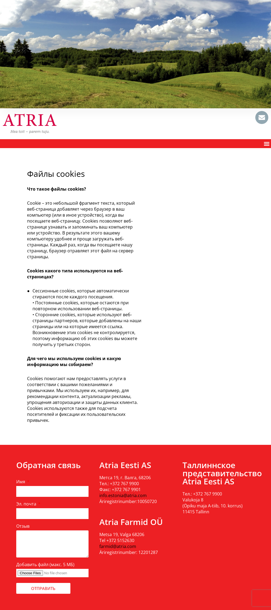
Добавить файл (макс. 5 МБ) (45, 564)
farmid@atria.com (117, 546)
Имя (21, 482)
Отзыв (23, 526)
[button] (266, 143)
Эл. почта (26, 504)
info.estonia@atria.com (123, 495)
